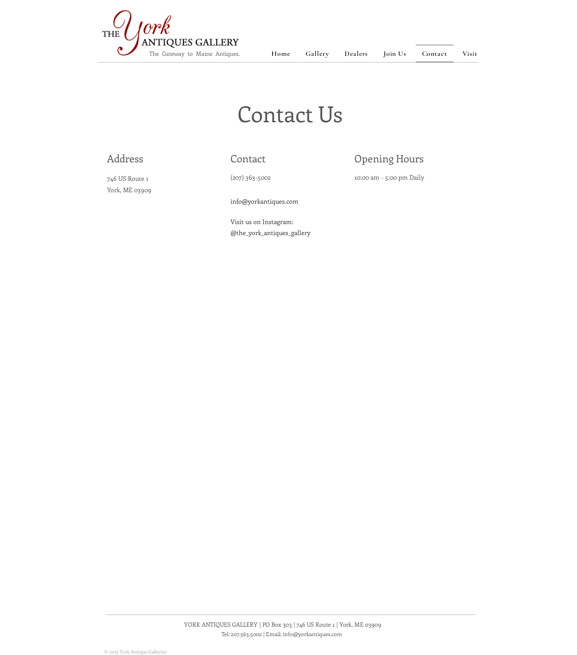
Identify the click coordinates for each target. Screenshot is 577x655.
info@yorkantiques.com (264, 201)
